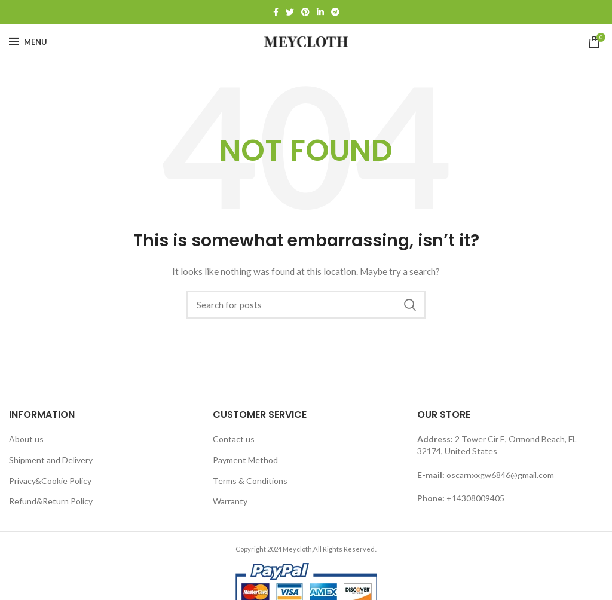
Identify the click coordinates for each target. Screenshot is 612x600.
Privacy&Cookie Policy (50, 481)
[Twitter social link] (290, 12)
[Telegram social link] (335, 12)
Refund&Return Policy (51, 501)
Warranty (230, 501)
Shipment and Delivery (51, 460)
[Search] (306, 305)
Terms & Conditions (250, 481)
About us (26, 439)
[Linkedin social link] (320, 12)
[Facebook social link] (276, 12)
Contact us (234, 439)
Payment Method (245, 460)
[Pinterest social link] (305, 12)
